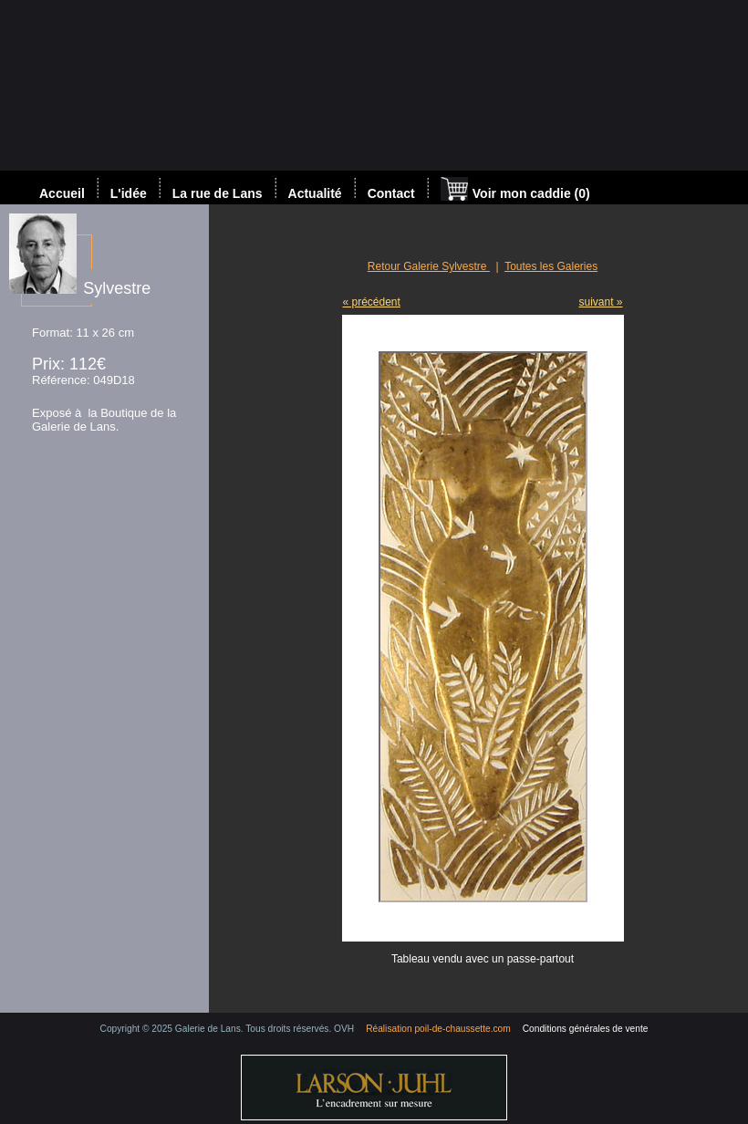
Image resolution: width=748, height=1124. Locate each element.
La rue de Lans (217, 193)
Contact (391, 193)
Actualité (315, 193)
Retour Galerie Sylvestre (429, 266)
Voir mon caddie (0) (515, 190)
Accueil (62, 193)
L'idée (128, 193)
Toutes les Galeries (550, 266)
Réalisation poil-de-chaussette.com (438, 1029)
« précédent (371, 302)
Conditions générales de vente (586, 1029)
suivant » (600, 302)
